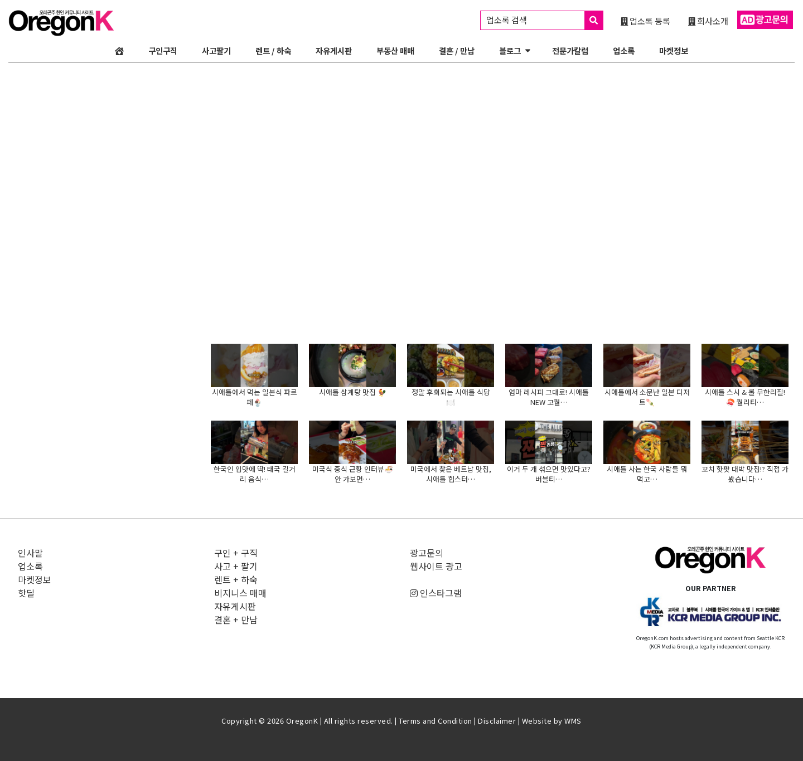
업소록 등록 (645, 20)
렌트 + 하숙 (236, 579)
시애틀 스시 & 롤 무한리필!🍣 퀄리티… (745, 397)
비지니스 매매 (240, 592)
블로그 (510, 50)
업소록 (624, 50)
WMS (573, 720)
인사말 (30, 552)
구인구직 (162, 50)
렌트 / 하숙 (273, 50)
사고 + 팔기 (236, 566)
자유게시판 (334, 50)
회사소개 (708, 20)
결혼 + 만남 (236, 619)
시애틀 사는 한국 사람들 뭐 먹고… (647, 474)
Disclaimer (497, 720)
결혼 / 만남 (457, 50)
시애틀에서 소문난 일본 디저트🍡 (647, 397)
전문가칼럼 (570, 50)
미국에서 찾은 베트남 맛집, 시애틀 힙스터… (450, 474)
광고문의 (426, 552)
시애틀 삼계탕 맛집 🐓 (352, 392)
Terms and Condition (435, 720)
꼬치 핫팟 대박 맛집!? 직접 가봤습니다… (745, 474)
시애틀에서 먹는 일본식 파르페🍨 (254, 397)
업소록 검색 (544, 20)
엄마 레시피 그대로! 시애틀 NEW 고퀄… (549, 397)
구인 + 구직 (236, 552)
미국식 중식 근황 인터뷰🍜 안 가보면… (352, 474)
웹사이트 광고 (436, 566)
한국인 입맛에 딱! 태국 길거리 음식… (255, 474)
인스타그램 (436, 592)
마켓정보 (673, 50)
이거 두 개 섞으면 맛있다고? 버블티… (549, 474)
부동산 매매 (395, 50)
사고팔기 (216, 50)
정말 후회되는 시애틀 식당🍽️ (451, 397)
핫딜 (26, 592)
